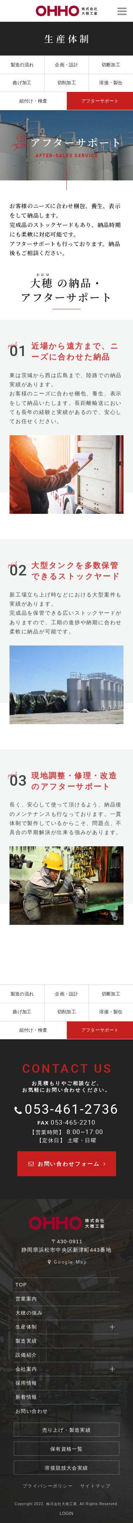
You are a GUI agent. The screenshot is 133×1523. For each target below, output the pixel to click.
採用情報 (26, 1383)
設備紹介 (26, 1355)
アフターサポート (100, 101)
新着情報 (26, 1397)
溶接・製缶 (111, 82)
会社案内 (26, 1369)
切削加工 (66, 82)
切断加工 (111, 64)
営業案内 (26, 1299)
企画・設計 (66, 64)
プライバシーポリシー (48, 1486)
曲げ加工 (22, 82)
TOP (21, 1284)
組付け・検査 (33, 101)
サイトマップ (95, 1486)
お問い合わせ (31, 1411)
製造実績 (26, 1341)
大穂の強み (29, 1313)
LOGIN (67, 1513)
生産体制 (26, 1327)
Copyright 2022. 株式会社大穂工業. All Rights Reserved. (66, 1504)
